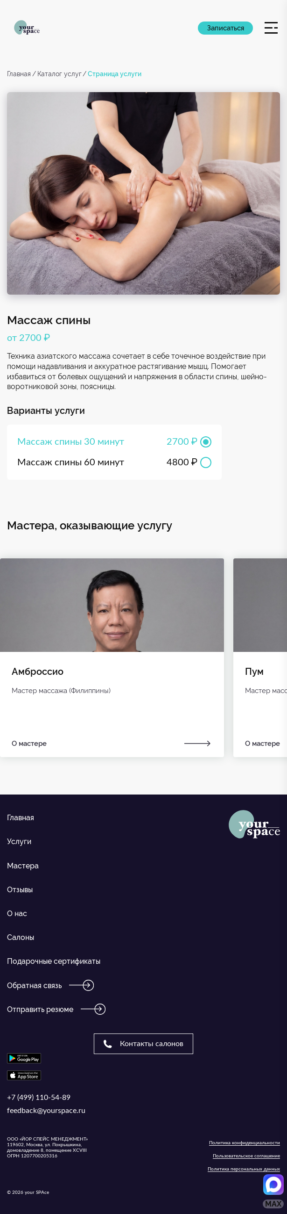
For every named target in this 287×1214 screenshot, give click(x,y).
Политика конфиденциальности (244, 1143)
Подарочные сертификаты (53, 961)
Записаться (225, 28)
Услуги (19, 841)
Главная (19, 74)
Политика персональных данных (244, 1169)
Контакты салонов (143, 1044)
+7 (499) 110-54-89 (38, 1097)
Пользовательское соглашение (246, 1156)
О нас (17, 913)
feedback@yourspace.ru (46, 1110)
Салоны (20, 937)
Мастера (23, 865)
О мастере (112, 743)
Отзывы (20, 889)
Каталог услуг (59, 74)
